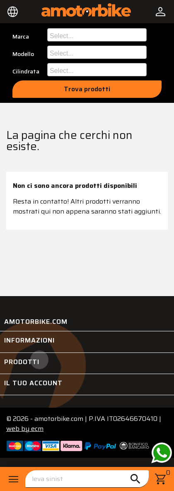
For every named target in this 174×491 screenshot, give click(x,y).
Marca (20, 36)
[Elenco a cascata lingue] (12, 11)
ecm (25, 428)
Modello (23, 54)
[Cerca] (87, 479)
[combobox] (97, 34)
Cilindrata (25, 71)
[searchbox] (98, 35)
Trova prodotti (87, 89)
